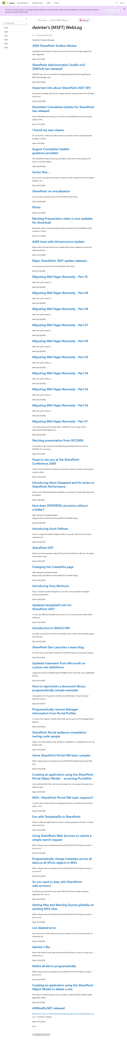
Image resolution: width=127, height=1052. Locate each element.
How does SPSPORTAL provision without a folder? (60, 507)
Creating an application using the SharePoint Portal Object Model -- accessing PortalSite (62, 776)
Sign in (122, 3)
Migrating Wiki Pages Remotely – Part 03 (60, 389)
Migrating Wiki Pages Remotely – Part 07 (60, 325)
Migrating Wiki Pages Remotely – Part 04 (60, 373)
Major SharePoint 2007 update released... (60, 261)
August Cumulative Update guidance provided (50, 151)
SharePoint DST (42, 548)
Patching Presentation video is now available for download (62, 220)
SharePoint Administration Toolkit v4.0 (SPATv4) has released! (58, 67)
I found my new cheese (48, 130)
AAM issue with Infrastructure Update (58, 241)
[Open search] (117, 3)
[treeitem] (15, 28)
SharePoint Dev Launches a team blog (58, 647)
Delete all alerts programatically (54, 966)
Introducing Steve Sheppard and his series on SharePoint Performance (63, 484)
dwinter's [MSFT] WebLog (58, 20)
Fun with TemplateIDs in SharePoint (56, 816)
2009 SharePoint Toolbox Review (54, 46)
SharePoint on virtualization (51, 191)
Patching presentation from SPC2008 (57, 440)
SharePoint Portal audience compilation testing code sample (59, 734)
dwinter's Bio (41, 947)
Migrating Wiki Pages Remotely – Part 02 (60, 405)
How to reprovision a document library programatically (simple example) (59, 688)
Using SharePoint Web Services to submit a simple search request (61, 837)
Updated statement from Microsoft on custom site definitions (58, 665)
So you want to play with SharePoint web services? (57, 884)
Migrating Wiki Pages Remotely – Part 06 (60, 341)
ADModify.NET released (48, 1008)
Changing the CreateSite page (53, 567)
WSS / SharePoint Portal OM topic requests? (62, 797)
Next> (34, 1026)
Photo (36, 207)
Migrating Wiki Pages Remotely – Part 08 (60, 309)
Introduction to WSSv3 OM (51, 628)
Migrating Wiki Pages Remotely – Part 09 (60, 293)
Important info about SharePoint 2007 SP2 (61, 88)
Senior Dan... (41, 172)
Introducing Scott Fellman (50, 528)
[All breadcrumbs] (34, 20)
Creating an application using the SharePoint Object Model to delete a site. (62, 987)
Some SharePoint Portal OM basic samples (61, 755)
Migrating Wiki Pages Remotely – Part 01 (60, 421)
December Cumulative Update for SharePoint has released (63, 109)
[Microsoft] (4, 3)
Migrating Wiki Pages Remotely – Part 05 (60, 357)
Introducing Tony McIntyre (50, 586)
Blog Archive (43, 20)
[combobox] (15, 23)
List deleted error (44, 928)
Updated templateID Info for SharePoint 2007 (52, 607)
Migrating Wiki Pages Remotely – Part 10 (60, 277)
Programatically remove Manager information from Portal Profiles (55, 711)
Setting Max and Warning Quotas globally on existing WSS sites (63, 907)
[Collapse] (26, 19)
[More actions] (93, 20)
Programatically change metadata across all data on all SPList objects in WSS (62, 860)
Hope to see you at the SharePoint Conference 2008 (55, 461)
